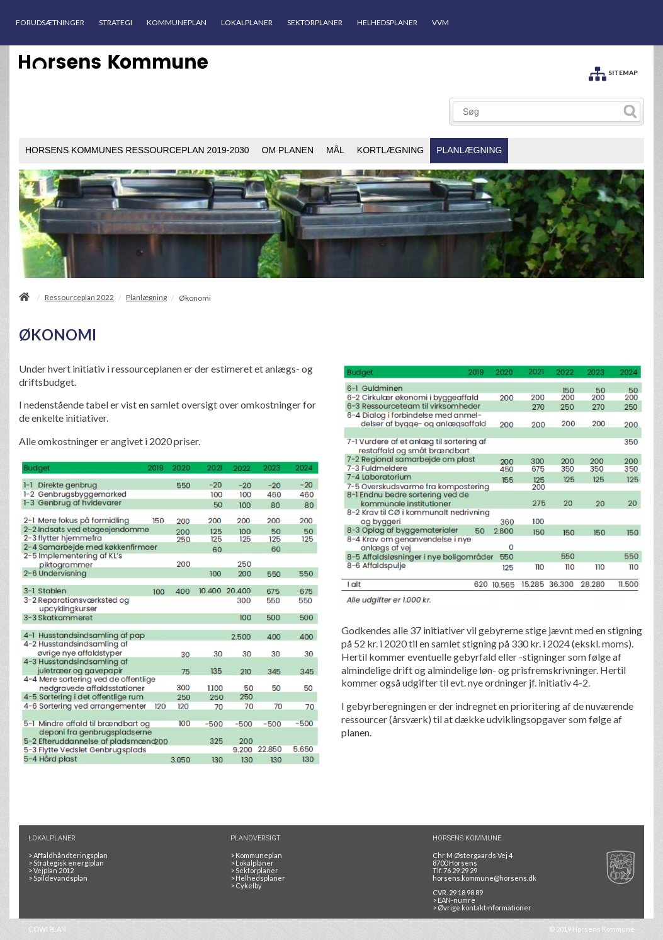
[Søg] (537, 112)
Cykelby (246, 885)
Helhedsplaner (257, 878)
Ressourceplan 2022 (79, 297)
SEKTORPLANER (315, 22)
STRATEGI (115, 22)
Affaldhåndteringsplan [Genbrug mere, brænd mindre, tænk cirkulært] (68, 855)
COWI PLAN (47, 929)
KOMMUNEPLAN (177, 22)
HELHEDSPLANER (387, 22)
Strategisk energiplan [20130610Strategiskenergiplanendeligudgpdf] (66, 863)
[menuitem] (137, 150)
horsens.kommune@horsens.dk (484, 878)
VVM (440, 22)
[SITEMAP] (613, 71)
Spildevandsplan (58, 878)
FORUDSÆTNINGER (50, 22)
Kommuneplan (256, 855)
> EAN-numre (454, 900)
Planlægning (146, 297)
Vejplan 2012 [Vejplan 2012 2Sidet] (51, 870)
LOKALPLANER (247, 22)
